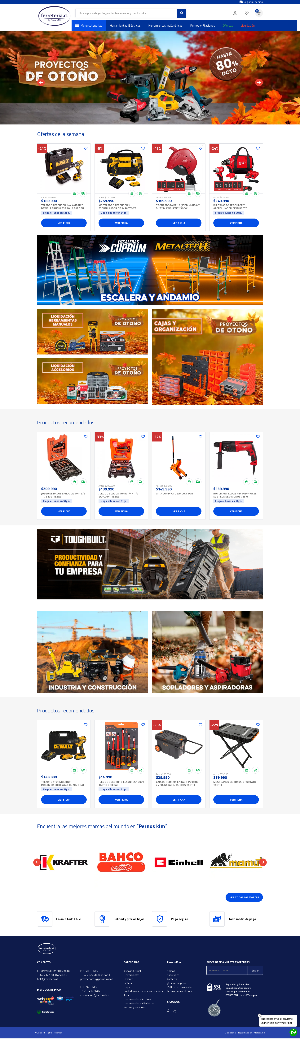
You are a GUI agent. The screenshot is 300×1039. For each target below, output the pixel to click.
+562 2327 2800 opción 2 (52, 975)
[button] (37, 863)
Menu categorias (88, 25)
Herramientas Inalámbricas (165, 25)
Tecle (127, 995)
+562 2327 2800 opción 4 (95, 975)
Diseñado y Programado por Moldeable (245, 1033)
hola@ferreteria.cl (47, 979)
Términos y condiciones (180, 991)
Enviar (255, 971)
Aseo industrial (132, 971)
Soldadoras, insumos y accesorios (143, 991)
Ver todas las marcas (244, 898)
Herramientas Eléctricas (125, 25)
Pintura (128, 983)
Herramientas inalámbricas (139, 1004)
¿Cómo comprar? (176, 983)
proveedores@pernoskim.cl (96, 979)
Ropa (127, 987)
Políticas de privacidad (179, 987)
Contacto (172, 979)
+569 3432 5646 (90, 991)
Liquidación (248, 25)
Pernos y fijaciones (135, 1008)
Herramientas (131, 975)
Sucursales (173, 975)
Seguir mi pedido (251, 2)
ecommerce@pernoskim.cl (95, 995)
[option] (64, 863)
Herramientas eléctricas (137, 1000)
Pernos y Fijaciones (202, 25)
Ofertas (228, 25)
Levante (128, 979)
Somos (171, 971)
